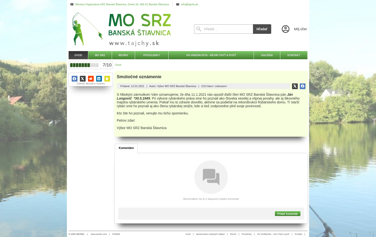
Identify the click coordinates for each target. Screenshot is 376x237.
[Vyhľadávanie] (223, 29)
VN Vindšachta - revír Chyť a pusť (273, 234)
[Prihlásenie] (293, 29)
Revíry (233, 234)
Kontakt (298, 234)
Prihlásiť (116, 234)
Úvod (188, 234)
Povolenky (247, 234)
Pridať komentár (287, 213)
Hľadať (262, 29)
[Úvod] (127, 29)
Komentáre (126, 148)
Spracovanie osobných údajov (210, 234)
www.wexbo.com (99, 234)
